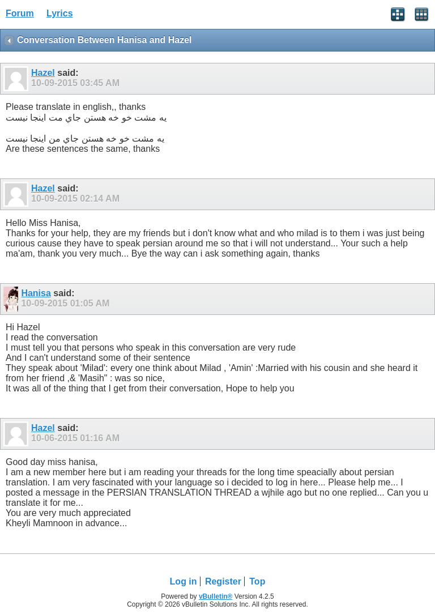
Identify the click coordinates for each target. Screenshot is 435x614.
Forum (20, 13)
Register (223, 581)
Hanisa (35, 293)
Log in (183, 581)
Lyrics (59, 13)
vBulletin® (216, 596)
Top (257, 581)
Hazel (43, 73)
